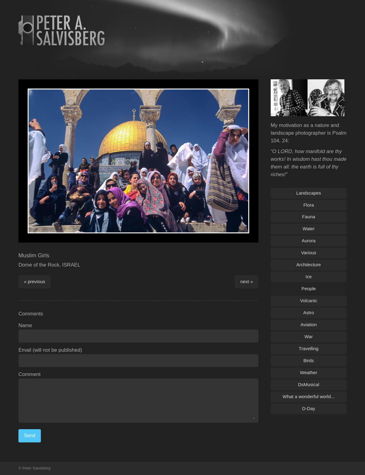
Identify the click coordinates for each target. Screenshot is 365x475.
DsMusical (308, 384)
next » (246, 281)
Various (308, 252)
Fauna (308, 216)
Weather (308, 372)
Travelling (308, 348)
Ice (309, 276)
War (308, 336)
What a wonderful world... (309, 396)
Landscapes (308, 193)
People (308, 288)
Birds (308, 360)
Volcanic (308, 300)
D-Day (308, 408)
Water (309, 228)
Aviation (308, 324)
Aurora (309, 240)
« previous (34, 281)
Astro (308, 312)
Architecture (308, 264)
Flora (308, 205)
